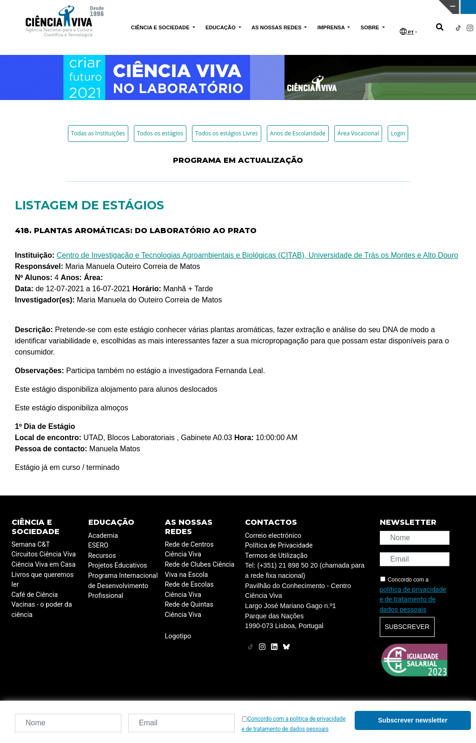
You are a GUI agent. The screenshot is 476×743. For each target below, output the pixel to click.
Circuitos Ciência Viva (44, 554)
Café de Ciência (35, 595)
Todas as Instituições (98, 133)
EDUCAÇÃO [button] (221, 27)
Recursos (102, 556)
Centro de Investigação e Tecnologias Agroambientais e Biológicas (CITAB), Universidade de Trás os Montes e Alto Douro (257, 255)
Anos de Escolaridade (297, 133)
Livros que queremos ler (43, 580)
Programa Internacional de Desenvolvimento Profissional (123, 586)
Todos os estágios (160, 133)
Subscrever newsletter (412, 720)
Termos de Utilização (276, 556)
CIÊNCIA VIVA (332, 7)
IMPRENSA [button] (331, 27)
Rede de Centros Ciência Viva (189, 550)
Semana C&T (31, 545)
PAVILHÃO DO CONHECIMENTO (224, 6)
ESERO (98, 545)
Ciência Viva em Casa (44, 565)
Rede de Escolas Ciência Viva (189, 590)
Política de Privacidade (279, 545)
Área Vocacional (358, 133)
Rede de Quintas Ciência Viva (189, 610)
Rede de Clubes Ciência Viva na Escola (200, 570)
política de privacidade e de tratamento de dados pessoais (413, 600)
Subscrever (407, 626)
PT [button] (407, 31)
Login (398, 133)
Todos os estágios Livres (226, 133)
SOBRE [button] (371, 27)
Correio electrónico (273, 536)
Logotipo (178, 636)
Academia (103, 536)
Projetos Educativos (117, 565)
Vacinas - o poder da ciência (42, 610)
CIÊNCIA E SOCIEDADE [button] (161, 27)
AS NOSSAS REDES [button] (277, 27)
